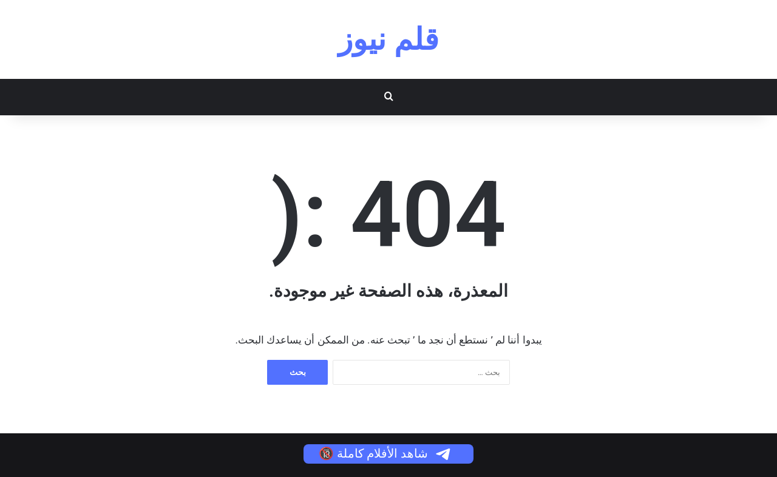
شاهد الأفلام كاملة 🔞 (386, 453)
